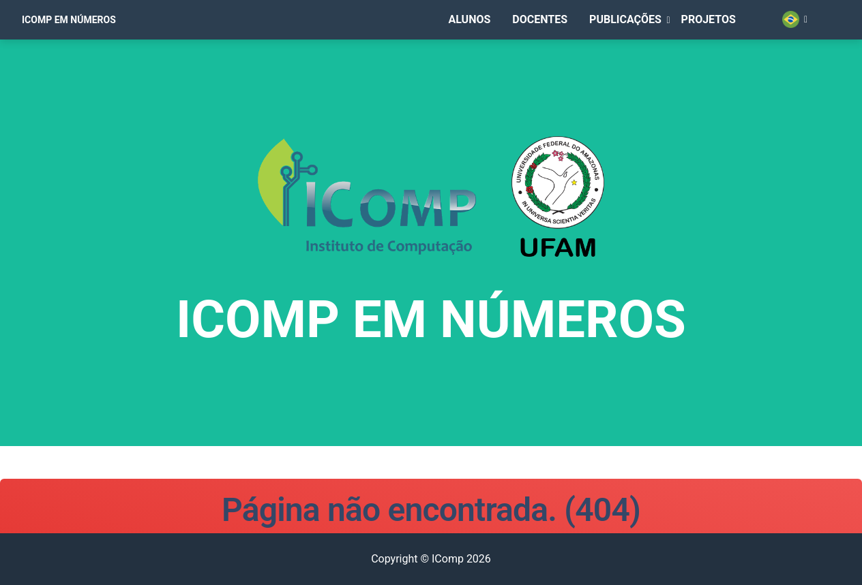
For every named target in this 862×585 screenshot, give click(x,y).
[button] (641, 39)
